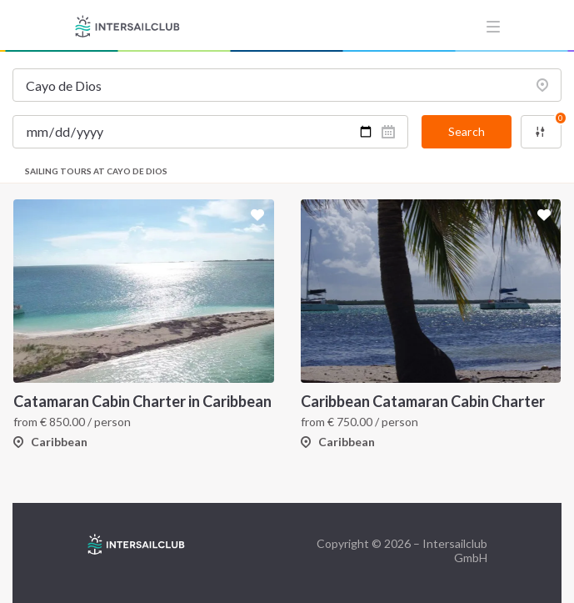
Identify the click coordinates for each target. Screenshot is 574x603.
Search (466, 131)
